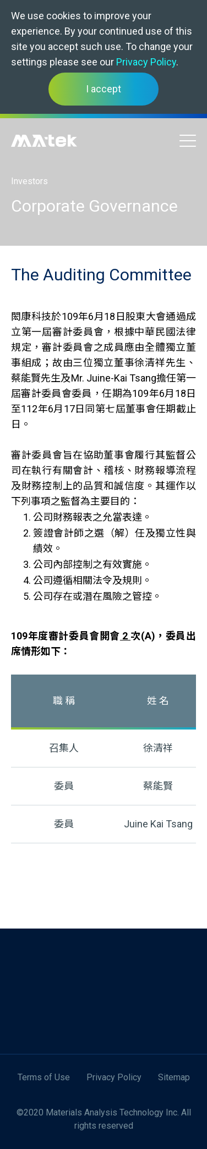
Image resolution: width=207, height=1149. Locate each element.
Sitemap (174, 1077)
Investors (29, 181)
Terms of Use (44, 1077)
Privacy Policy (146, 62)
